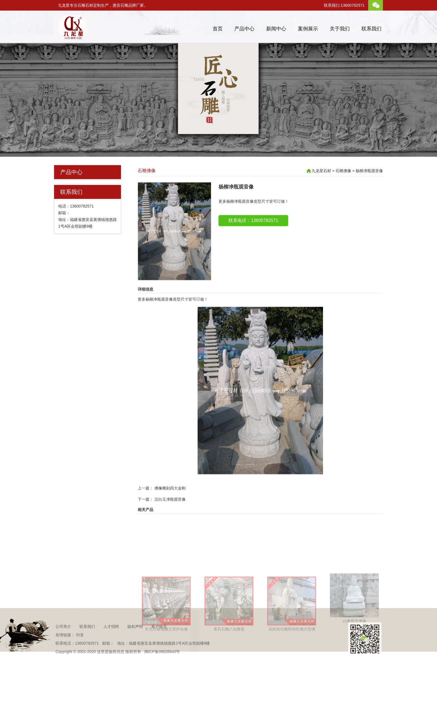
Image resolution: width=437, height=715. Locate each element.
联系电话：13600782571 (253, 232)
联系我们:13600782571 (344, 5)
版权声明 (135, 637)
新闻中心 (276, 29)
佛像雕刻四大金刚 (170, 500)
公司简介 (63, 637)
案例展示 (308, 29)
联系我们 (371, 29)
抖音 (80, 645)
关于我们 (340, 29)
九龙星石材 (321, 170)
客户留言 (159, 637)
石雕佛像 (147, 170)
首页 (218, 29)
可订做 (198, 311)
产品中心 (244, 29)
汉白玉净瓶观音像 (170, 511)
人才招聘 (111, 637)
